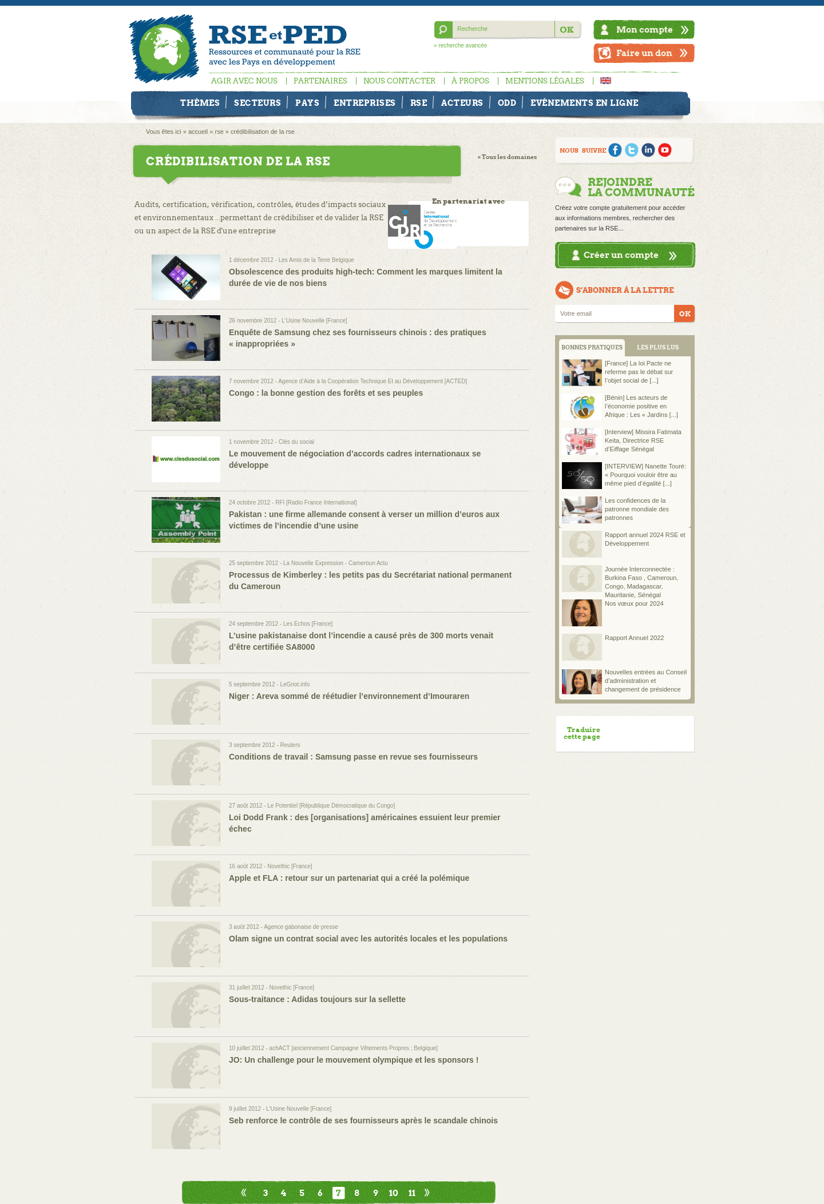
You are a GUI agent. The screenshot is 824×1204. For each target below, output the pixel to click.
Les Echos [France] (307, 624)
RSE (418, 103)
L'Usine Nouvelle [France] (314, 320)
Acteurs (462, 103)
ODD (507, 103)
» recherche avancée (460, 45)
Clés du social (296, 442)
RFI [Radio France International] (315, 502)
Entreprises (365, 103)
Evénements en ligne (584, 103)
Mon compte (644, 29)
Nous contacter (399, 81)
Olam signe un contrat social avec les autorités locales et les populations (368, 938)
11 (412, 1192)
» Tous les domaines (507, 157)
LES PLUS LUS (658, 347)
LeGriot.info (295, 684)
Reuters (290, 745)
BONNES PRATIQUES (592, 347)
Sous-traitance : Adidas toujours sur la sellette (317, 999)
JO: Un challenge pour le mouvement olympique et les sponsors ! (353, 1059)
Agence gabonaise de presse (301, 927)
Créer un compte (621, 254)
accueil (198, 131)
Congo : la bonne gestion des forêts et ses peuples (326, 393)
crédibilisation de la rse (263, 131)
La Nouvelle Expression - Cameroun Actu (335, 563)
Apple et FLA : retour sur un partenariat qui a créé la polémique (349, 878)
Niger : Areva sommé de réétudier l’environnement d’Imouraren (349, 696)
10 (393, 1192)
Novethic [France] (289, 866)
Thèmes (200, 103)
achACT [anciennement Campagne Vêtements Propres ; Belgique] (354, 1048)
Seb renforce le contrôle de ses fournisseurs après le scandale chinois (363, 1120)
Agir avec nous (244, 81)
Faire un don (644, 52)
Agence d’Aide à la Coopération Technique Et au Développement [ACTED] (372, 381)
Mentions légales (544, 81)
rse (219, 131)
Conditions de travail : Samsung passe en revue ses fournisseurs (353, 756)
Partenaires (320, 81)
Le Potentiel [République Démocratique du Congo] (331, 805)
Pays (307, 103)
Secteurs (257, 103)
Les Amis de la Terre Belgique (316, 260)
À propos (470, 81)
